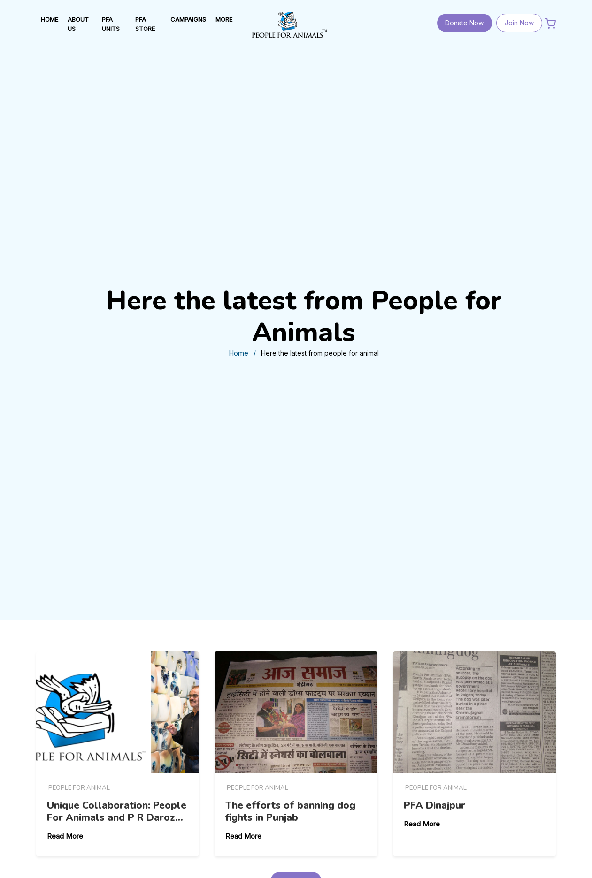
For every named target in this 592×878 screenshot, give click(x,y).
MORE (223, 19)
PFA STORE (145, 23)
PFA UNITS (111, 23)
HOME (49, 19)
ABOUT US (78, 23)
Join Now (519, 23)
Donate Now (464, 23)
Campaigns (188, 19)
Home (238, 352)
